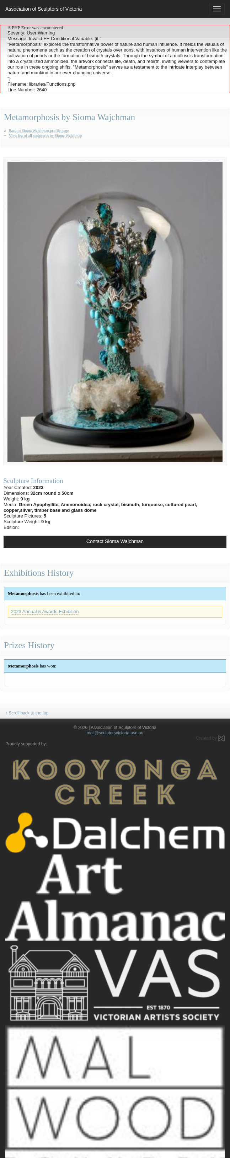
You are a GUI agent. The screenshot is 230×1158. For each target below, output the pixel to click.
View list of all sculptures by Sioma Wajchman (45, 135)
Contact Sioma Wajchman (115, 541)
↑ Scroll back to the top (26, 713)
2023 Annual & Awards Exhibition (45, 611)
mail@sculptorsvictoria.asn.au (115, 732)
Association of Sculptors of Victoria (43, 9)
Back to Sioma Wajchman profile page (39, 130)
